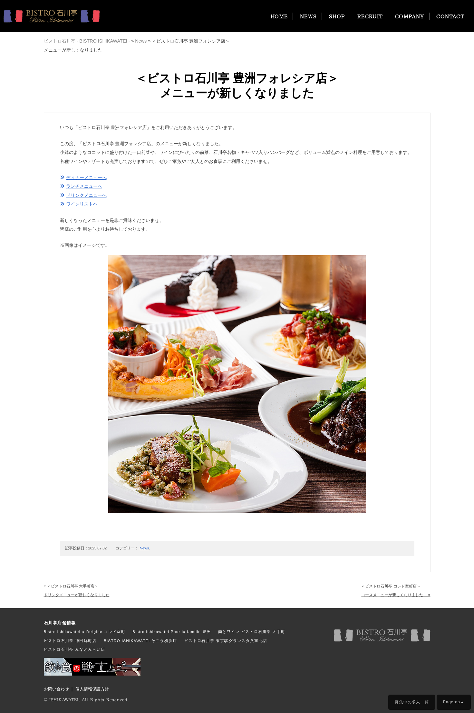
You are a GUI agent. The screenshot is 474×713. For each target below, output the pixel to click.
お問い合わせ (56, 689)
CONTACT (450, 16)
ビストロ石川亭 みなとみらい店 (74, 649)
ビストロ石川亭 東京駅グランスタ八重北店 (225, 640)
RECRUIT (370, 16)
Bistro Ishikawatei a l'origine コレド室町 (84, 631)
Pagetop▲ (453, 702)
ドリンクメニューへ (83, 195)
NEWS (308, 16)
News (144, 548)
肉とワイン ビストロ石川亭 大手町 (251, 631)
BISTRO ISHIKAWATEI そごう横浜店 (140, 640)
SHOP (337, 16)
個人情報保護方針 (92, 689)
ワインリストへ (79, 203)
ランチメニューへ (81, 186)
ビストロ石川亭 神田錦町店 (70, 640)
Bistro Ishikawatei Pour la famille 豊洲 (171, 631)
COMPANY (409, 16)
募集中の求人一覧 (412, 702)
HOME (279, 16)
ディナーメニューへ (83, 177)
